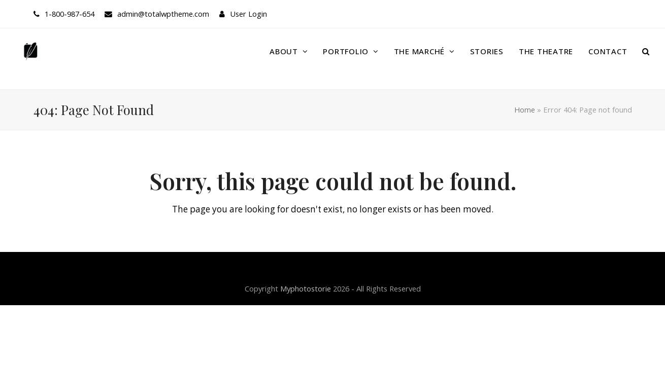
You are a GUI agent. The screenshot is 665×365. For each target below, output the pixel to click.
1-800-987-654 (69, 14)
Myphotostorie (305, 288)
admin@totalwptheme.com (163, 14)
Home (524, 109)
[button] (646, 51)
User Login (248, 14)
